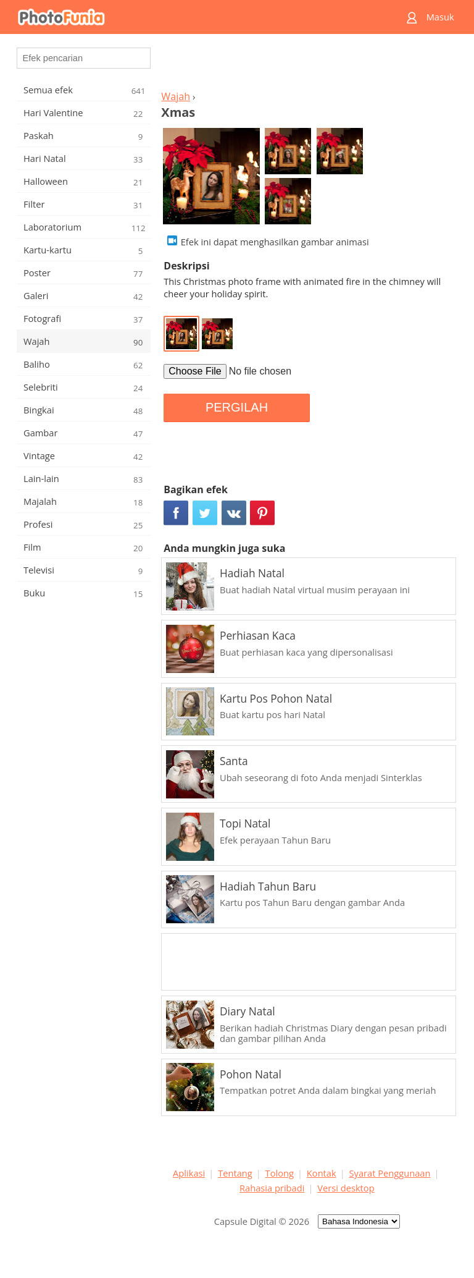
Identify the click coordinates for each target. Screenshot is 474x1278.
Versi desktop (345, 1188)
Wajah (175, 96)
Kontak (321, 1173)
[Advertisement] (306, 65)
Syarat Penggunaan (390, 1173)
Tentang (235, 1173)
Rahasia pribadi (271, 1188)
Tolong (279, 1173)
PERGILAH (237, 407)
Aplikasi (189, 1173)
